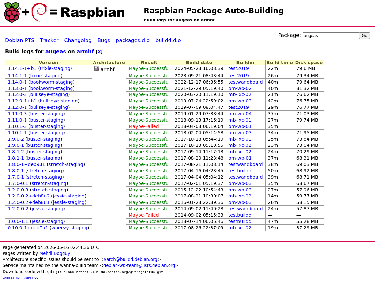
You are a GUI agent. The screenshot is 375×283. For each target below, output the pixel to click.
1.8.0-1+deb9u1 (26, 164)
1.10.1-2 (17, 126)
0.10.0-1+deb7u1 (28, 227)
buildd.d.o (168, 40)
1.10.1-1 (17, 132)
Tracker (49, 40)
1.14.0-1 (17, 82)
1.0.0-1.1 (18, 221)
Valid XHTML (12, 278)
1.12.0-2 (17, 94)
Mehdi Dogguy (54, 253)
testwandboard (246, 82)
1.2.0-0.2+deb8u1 (28, 202)
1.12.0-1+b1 (22, 100)
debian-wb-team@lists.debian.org (139, 265)
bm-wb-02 (240, 88)
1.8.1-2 (16, 151)
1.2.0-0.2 (18, 208)
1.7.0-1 (16, 177)
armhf (85, 51)
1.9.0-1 (16, 145)
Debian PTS (19, 40)
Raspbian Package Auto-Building (214, 10)
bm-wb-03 (240, 100)
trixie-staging (55, 68)
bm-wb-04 (240, 113)
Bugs (103, 40)
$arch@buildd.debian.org (130, 259)
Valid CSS (31, 278)
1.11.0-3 (17, 113)
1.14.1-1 (17, 75)
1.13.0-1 (17, 88)
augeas (55, 51)
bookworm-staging (51, 82)
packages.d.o (133, 40)
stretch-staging (66, 164)
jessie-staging (69, 195)
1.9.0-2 (16, 139)
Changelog (78, 40)
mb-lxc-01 (240, 120)
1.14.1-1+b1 (22, 68)
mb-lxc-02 (240, 94)
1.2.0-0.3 (18, 189)
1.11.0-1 (17, 120)
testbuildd (240, 170)
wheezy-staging (69, 227)
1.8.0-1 (16, 170)
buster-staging (47, 113)
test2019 (239, 68)
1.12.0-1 (17, 107)
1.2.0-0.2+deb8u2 (28, 195)
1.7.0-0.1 (18, 183)
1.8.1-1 (16, 157)
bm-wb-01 (240, 126)
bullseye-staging (49, 94)
